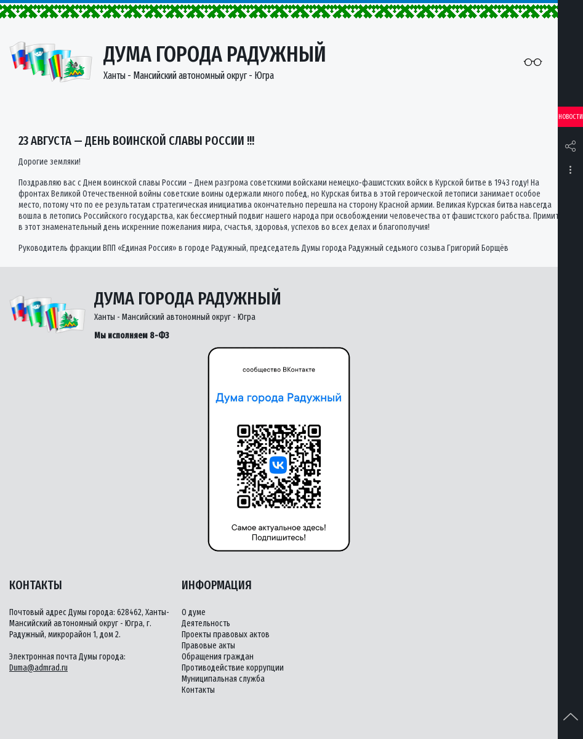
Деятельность (206, 623)
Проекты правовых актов (226, 634)
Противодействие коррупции (233, 668)
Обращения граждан (218, 656)
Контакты (198, 690)
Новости (570, 117)
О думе (194, 612)
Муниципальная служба (223, 679)
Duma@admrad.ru (38, 668)
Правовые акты (208, 645)
